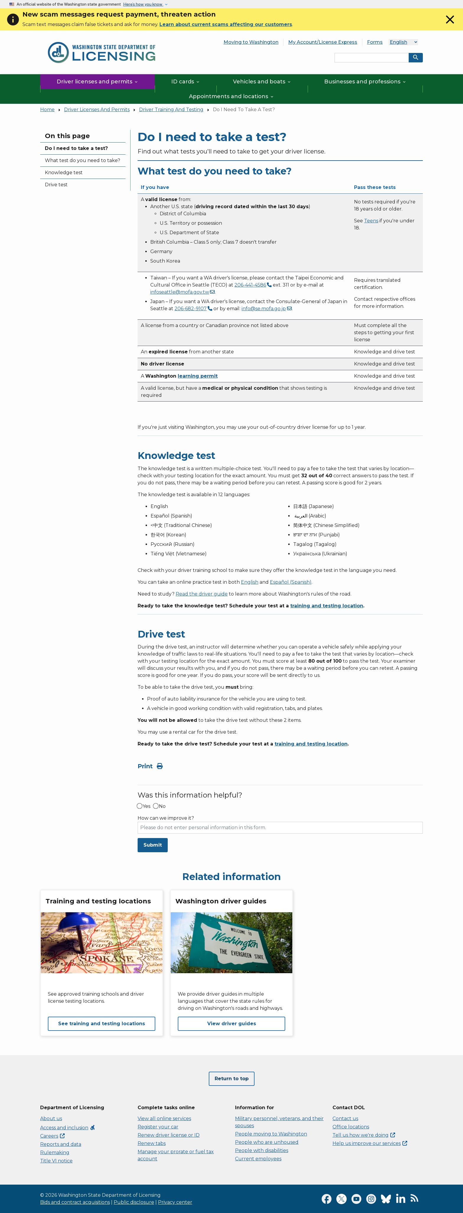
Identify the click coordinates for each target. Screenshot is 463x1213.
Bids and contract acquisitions (75, 1202)
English (249, 582)
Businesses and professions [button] (365, 81)
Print (150, 766)
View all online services (164, 1118)
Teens (371, 221)
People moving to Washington (271, 1134)
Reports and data (60, 1144)
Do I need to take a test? (76, 148)
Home (47, 109)
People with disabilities (261, 1150)
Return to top (232, 1078)
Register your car (158, 1127)
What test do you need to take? (82, 160)
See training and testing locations (101, 1023)
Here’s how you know (143, 4)
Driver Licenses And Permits (97, 109)
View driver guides (231, 1023)
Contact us (345, 1118)
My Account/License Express (322, 42)
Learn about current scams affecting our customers (225, 24)
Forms (375, 42)
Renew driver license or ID (169, 1135)
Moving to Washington (251, 42)
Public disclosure (134, 1202)
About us (51, 1118)
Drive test (56, 184)
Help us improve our (369, 1143)
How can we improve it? (166, 818)
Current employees (258, 1159)
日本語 (300, 506)
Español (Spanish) (291, 582)
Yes (146, 806)
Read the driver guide (202, 594)
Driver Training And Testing (171, 109)
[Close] (450, 25)
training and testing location (326, 606)
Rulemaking (54, 1152)
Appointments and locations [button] (231, 96)
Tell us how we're (363, 1135)
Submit (153, 845)
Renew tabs (152, 1143)
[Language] (403, 42)
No (162, 806)
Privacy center (175, 1202)
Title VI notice (56, 1161)
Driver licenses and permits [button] (97, 81)
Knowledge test (64, 172)
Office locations (350, 1127)
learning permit (198, 376)
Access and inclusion (67, 1127)
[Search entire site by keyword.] (372, 57)
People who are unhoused (267, 1142)
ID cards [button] (185, 81)
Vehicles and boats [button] (262, 81)
